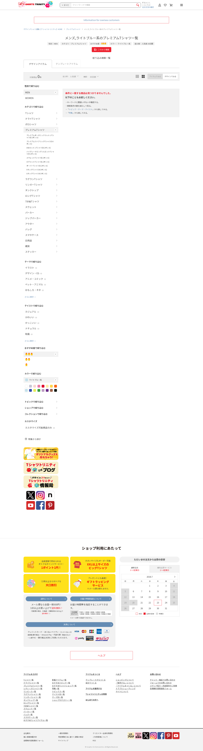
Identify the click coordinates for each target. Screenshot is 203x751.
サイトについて (122, 691)
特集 (71, 113)
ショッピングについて (125, 679)
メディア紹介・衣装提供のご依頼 (163, 685)
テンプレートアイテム (67, 63)
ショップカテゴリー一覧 (62, 700)
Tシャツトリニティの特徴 (96, 694)
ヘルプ (101, 655)
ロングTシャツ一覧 (31, 703)
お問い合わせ (155, 674)
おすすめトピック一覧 (61, 682)
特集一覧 (55, 688)
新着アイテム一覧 (59, 679)
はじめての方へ (92, 699)
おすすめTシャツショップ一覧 (64, 685)
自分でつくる (91, 682)
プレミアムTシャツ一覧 (33, 685)
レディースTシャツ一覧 (33, 688)
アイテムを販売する (94, 688)
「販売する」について (125, 682)
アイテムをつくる (93, 674)
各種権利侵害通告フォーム (161, 688)
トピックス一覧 (58, 691)
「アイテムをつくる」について (128, 685)
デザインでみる (170, 76)
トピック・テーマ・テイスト (80, 109)
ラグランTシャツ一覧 (32, 694)
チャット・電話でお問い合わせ (162, 679)
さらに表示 (29, 297)
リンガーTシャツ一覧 (32, 697)
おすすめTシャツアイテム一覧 (36, 720)
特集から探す (34, 439)
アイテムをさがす (31, 674)
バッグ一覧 (28, 714)
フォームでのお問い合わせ (161, 682)
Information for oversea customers (101, 20)
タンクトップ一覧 (31, 700)
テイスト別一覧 (58, 694)
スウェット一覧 (30, 708)
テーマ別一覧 (57, 697)
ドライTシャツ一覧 (31, 682)
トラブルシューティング (125, 688)
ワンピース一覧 (30, 691)
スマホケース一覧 (31, 717)
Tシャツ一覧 (29, 679)
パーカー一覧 (29, 711)
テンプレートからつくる (96, 679)
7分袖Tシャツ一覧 (31, 705)
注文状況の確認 (148, 7)
